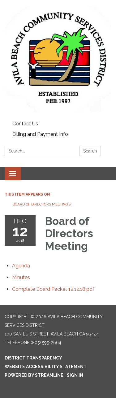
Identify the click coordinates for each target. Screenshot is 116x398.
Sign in (75, 375)
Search (90, 150)
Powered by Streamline (34, 375)
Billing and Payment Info (40, 134)
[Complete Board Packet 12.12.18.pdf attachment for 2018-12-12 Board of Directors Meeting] (53, 289)
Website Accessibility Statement (46, 366)
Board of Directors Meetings (41, 204)
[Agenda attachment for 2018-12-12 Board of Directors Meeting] (21, 266)
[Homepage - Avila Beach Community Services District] (58, 59)
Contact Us (25, 124)
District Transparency (33, 357)
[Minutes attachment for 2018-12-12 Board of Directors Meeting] (21, 277)
